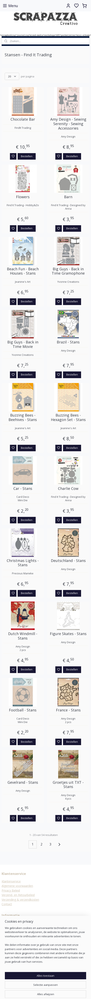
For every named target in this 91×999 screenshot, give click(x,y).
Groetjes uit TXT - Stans (68, 784)
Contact (7, 904)
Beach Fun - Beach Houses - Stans (23, 271)
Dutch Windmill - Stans (22, 636)
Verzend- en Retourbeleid (18, 895)
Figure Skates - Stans (68, 634)
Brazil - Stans (68, 342)
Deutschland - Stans (68, 560)
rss (65, 991)
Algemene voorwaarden (17, 886)
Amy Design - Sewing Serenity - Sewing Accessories (68, 124)
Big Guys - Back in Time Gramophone (68, 271)
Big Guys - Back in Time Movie (22, 344)
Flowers (23, 197)
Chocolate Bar (23, 119)
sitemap (56, 991)
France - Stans (68, 710)
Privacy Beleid (11, 890)
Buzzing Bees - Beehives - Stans (23, 417)
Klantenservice (11, 881)
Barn (68, 197)
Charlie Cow (68, 488)
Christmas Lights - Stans (23, 562)
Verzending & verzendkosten (20, 900)
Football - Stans (22, 710)
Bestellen (26, 156)
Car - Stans (22, 488)
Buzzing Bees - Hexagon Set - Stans (68, 417)
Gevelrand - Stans (22, 782)
